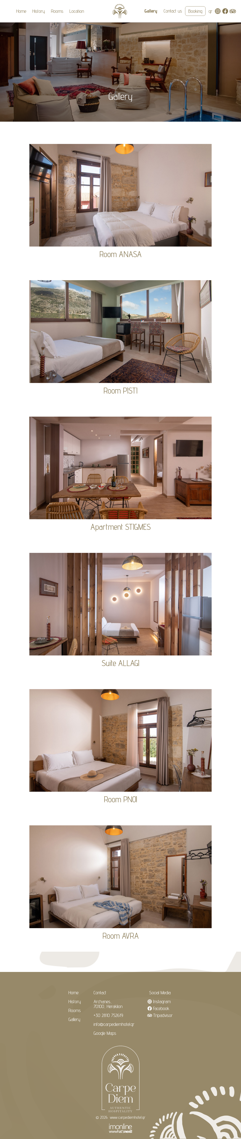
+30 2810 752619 (108, 1015)
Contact (100, 992)
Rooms (57, 11)
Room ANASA (120, 254)
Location (76, 11)
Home (21, 11)
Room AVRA (120, 936)
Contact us (173, 11)
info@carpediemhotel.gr (114, 1024)
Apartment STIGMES (121, 527)
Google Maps (105, 1033)
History (38, 11)
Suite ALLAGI (120, 663)
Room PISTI (120, 390)
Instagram (159, 1001)
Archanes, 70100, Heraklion (108, 1004)
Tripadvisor (160, 1015)
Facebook (158, 1008)
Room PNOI (120, 799)
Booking (195, 11)
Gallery (150, 11)
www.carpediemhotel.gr (127, 1117)
